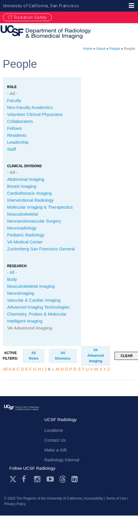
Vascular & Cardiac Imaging (34, 300)
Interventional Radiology (30, 200)
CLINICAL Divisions (24, 166)
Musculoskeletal (22, 214)
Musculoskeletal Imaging (31, 286)
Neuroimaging (20, 293)
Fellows (14, 128)
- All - (12, 93)
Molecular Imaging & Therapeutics (40, 207)
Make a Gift (55, 449)
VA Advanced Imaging (29, 327)
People (114, 49)
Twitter (12, 479)
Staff (11, 149)
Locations (53, 430)
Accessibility (93, 498)
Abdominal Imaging (25, 179)
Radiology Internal (61, 459)
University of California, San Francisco (41, 5)
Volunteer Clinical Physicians (35, 114)
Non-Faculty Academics (30, 107)
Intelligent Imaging (25, 320)
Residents (17, 135)
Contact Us (55, 440)
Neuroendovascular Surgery (34, 220)
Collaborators (20, 121)
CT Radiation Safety (27, 17)
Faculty (14, 100)
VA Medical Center (25, 241)
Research (17, 266)
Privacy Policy (15, 504)
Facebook (25, 479)
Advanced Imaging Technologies (38, 307)
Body (12, 279)
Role (12, 87)
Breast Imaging (21, 186)
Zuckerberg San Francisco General (41, 248)
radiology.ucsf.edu (21, 414)
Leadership (18, 142)
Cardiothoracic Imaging (29, 193)
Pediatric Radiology (26, 234)
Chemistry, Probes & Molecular (37, 314)
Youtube (50, 479)
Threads (62, 479)
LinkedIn (75, 479)
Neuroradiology (22, 227)
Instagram (37, 479)
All (5, 369)
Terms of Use (116, 498)
